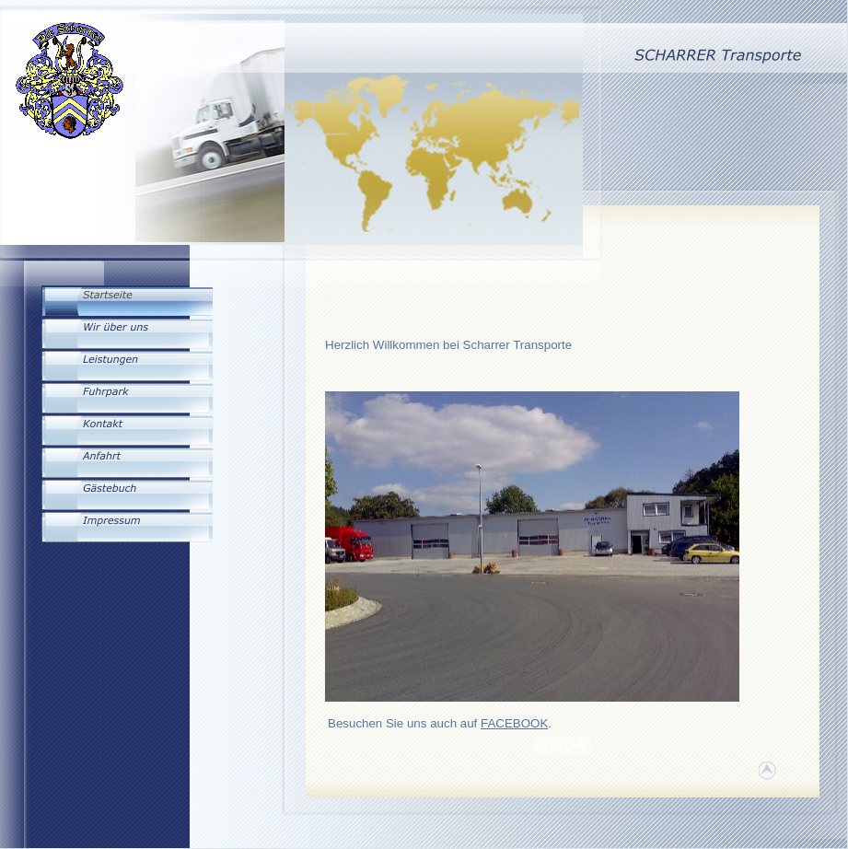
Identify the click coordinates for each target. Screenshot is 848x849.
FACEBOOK (514, 723)
